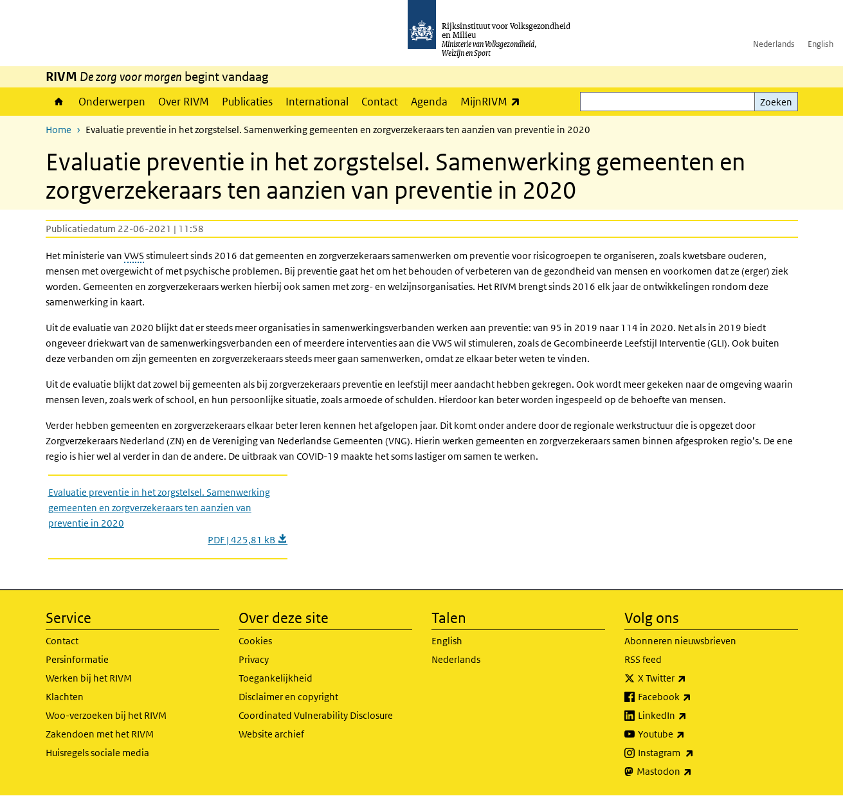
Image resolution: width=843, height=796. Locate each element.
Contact (379, 102)
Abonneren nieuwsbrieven (680, 641)
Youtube (689, 734)
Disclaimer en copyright (288, 697)
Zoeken (776, 102)
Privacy (254, 659)
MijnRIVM (493, 101)
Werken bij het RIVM (89, 678)
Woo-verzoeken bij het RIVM (106, 715)
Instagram (694, 753)
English (820, 44)
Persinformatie (77, 659)
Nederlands (774, 44)
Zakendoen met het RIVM (100, 734)
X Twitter (690, 678)
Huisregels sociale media (97, 752)
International (317, 102)
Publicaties (247, 102)
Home (59, 101)
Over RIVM (183, 102)
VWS (134, 255)
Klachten (65, 697)
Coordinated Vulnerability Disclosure (316, 715)
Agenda (429, 102)
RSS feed (643, 659)
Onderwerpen (111, 102)
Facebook (693, 697)
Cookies (255, 641)
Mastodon (692, 771)
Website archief (271, 734)
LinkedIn (690, 715)
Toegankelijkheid (276, 678)
